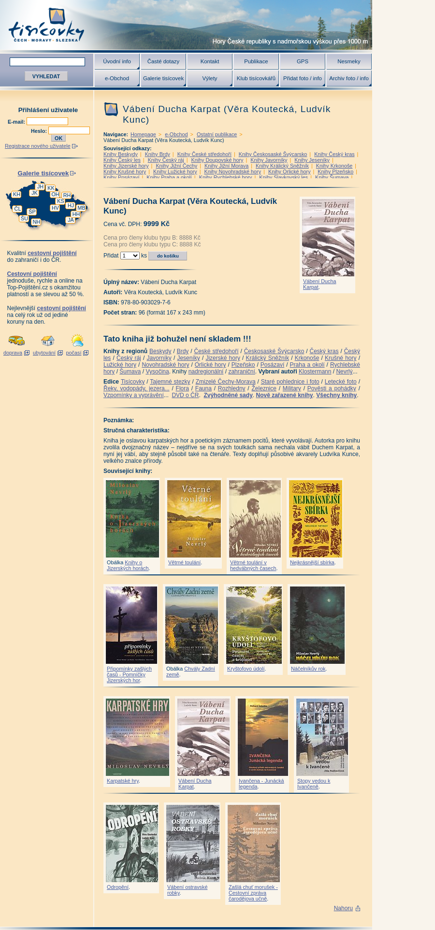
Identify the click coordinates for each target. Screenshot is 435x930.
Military (292, 388)
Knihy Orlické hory (289, 171)
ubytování (44, 353)
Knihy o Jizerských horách (127, 565)
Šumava (130, 371)
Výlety (209, 78)
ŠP (32, 212)
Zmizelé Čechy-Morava (226, 381)
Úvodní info (117, 61)
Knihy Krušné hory (124, 171)
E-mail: (17, 122)
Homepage (143, 134)
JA (71, 220)
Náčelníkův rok (308, 669)
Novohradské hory (165, 364)
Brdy (183, 351)
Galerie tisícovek (163, 78)
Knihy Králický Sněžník (282, 166)
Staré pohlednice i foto (290, 381)
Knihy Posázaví (121, 177)
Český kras (324, 351)
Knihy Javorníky (268, 160)
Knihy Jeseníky (312, 160)
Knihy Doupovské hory (217, 160)
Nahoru (343, 908)
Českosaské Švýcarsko (274, 351)
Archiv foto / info (349, 78)
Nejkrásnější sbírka (312, 562)
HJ (71, 205)
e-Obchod (117, 78)
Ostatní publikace (217, 134)
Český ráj (128, 358)
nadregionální (206, 371)
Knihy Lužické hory (175, 171)
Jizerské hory (222, 358)
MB (81, 208)
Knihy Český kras (334, 154)
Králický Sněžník (268, 358)
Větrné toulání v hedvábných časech (253, 565)
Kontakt (210, 61)
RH (67, 195)
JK (34, 193)
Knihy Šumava (332, 177)
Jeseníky (188, 358)
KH (16, 194)
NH (37, 222)
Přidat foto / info (302, 78)
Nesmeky (348, 61)
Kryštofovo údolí (245, 669)
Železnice (264, 388)
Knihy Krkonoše (334, 166)
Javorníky (158, 358)
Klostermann (315, 371)
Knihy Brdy (157, 154)
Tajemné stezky (170, 381)
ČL (17, 209)
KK (50, 188)
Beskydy (160, 351)
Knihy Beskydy (120, 154)
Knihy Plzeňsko (335, 171)
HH (76, 214)
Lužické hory (119, 364)
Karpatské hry (123, 781)
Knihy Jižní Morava (226, 166)
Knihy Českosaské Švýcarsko (273, 154)
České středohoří (216, 351)
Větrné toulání (184, 562)
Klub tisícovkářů (256, 78)
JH (40, 186)
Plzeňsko (243, 364)
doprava (12, 353)
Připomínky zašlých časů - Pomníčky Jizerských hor (129, 674)
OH (55, 194)
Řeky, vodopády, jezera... (136, 388)
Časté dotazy (163, 61)
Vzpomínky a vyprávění (133, 395)
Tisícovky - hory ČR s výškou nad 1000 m (186, 25)
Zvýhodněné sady (227, 395)
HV (55, 208)
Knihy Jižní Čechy (176, 166)
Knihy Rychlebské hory (225, 177)
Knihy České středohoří (204, 154)
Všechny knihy (336, 395)
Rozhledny (232, 388)
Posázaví (272, 364)
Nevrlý (344, 371)
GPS (302, 61)
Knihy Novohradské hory (232, 171)
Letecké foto (341, 381)
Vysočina (157, 371)
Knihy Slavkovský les (283, 177)
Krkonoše (307, 358)
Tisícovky (133, 381)
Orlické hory (210, 364)
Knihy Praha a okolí (169, 177)
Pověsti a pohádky (331, 388)
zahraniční (241, 371)
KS (60, 201)
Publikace (256, 61)
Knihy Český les (122, 160)
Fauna (203, 388)
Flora (182, 388)
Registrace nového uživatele (38, 146)
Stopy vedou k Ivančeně (313, 783)
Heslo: (39, 131)
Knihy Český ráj (166, 160)
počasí (74, 353)
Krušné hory (341, 358)
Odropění (118, 887)
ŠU (24, 218)
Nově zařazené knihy (284, 395)
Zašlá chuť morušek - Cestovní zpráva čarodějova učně (253, 892)
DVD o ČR (185, 395)
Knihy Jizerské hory (126, 166)
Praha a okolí (307, 364)
